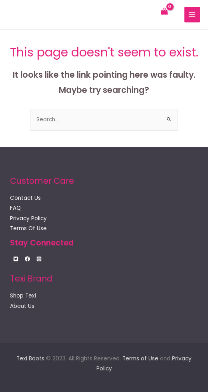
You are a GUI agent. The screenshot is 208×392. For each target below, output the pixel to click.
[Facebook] (27, 259)
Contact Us (25, 198)
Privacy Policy (28, 218)
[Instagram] (39, 259)
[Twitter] (16, 259)
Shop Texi (23, 296)
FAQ (15, 208)
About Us (22, 306)
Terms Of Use (28, 228)
